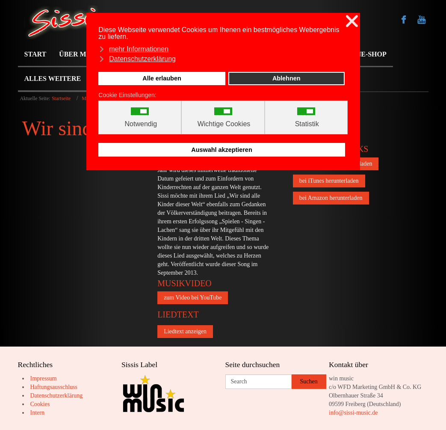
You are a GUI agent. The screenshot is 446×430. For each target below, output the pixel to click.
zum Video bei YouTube (193, 297)
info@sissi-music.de (353, 412)
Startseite (61, 98)
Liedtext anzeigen (185, 331)
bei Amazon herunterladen (331, 198)
